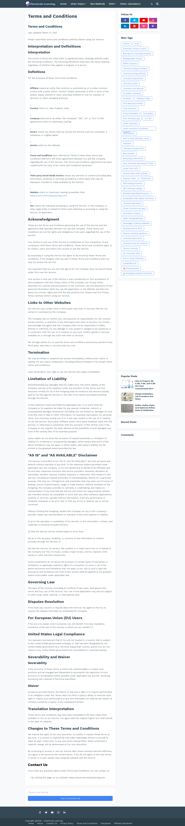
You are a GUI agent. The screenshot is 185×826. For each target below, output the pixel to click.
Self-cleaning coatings (132, 188)
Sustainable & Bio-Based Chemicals (138, 198)
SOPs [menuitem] (112, 3)
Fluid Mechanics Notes (133, 103)
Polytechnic (146, 178)
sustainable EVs (130, 263)
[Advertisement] (139, 325)
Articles (126, 44)
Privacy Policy (66, 823)
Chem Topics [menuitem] (78, 3)
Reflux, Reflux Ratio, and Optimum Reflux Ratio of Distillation (145, 407)
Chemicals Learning (53, 821)
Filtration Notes (143, 98)
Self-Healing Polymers (132, 183)
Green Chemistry (130, 123)
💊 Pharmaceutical (131, 268)
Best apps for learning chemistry (137, 54)
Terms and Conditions (87, 823)
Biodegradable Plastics (132, 59)
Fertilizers (127, 98)
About (40, 823)
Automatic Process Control (134, 49)
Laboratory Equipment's (133, 148)
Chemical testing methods (134, 74)
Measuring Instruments (133, 158)
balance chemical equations (135, 233)
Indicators (127, 143)
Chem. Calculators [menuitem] (130, 3)
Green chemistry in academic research (135, 129)
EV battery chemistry (132, 94)
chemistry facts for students (135, 243)
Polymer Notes (129, 178)
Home (31, 823)
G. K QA (148, 118)
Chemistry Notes (130, 84)
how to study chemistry (133, 258)
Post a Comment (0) (70, 798)
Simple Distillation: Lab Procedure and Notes (144, 396)
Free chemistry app (131, 118)
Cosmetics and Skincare (133, 89)
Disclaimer (106, 823)
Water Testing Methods (133, 218)
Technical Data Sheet (132, 203)
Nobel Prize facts (130, 168)
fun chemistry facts (131, 253)
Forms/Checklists (130, 113)
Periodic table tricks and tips (135, 173)
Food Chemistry (130, 108)
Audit (137, 44)
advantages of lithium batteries (136, 223)
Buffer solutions (130, 64)
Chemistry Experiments (133, 79)
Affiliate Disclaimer (123, 823)
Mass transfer (129, 153)
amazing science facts (132, 228)
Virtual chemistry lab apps (134, 208)
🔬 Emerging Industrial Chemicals (137, 273)
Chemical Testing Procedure (135, 69)
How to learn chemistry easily (136, 138)
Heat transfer (129, 133)
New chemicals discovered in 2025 (138, 163)
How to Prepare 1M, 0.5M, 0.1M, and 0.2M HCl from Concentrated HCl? (145, 385)
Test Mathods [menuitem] (97, 3)
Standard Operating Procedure (136, 193)
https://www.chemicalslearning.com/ (48, 195)
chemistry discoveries (132, 238)
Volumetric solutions (132, 213)
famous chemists (130, 248)
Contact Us (51, 823)
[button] (152, 3)
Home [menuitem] (63, 3)
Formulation (148, 113)
